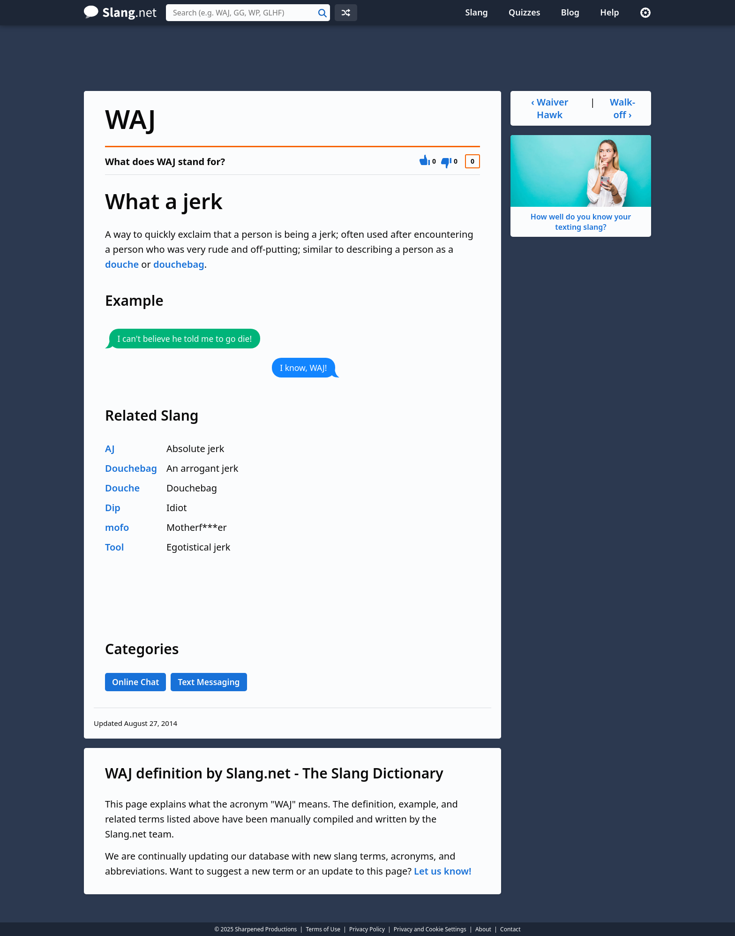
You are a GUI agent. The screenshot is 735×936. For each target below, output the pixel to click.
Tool (114, 547)
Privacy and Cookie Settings (430, 929)
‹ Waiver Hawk (549, 108)
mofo (117, 527)
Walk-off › (622, 108)
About (483, 929)
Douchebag (131, 468)
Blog (570, 12)
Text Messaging (209, 681)
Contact (510, 929)
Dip (112, 507)
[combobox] (248, 12)
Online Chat (135, 681)
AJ (110, 448)
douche (122, 264)
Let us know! (442, 871)
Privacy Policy (367, 929)
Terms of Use (323, 929)
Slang (476, 12)
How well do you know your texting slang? (580, 183)
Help (609, 12)
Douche (122, 488)
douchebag (178, 264)
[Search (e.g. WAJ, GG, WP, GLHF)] (248, 12)
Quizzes (524, 12)
